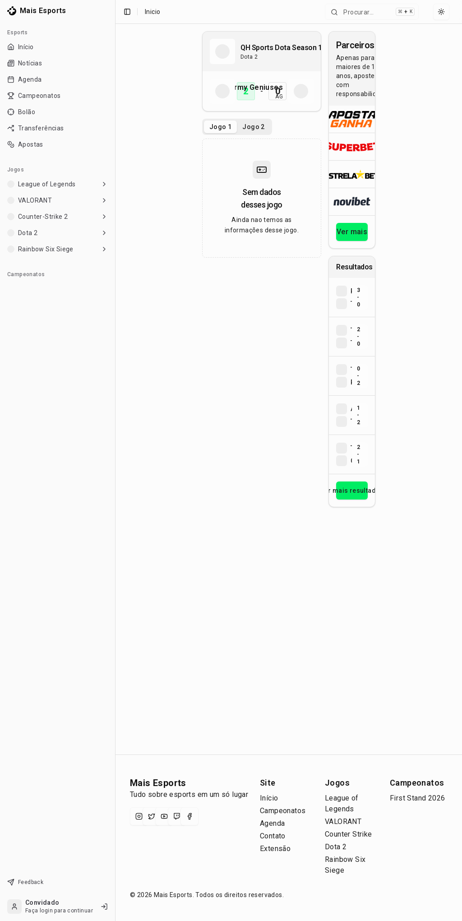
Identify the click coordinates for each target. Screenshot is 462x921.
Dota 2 (335, 846)
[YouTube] (164, 816)
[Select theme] (441, 12)
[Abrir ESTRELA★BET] (352, 174)
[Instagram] (139, 816)
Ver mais (352, 231)
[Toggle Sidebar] (111, 460)
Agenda (272, 823)
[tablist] (237, 127)
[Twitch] (177, 816)
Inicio (152, 11)
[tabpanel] (261, 198)
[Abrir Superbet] (352, 146)
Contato (273, 836)
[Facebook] (189, 816)
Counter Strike (348, 834)
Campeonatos (282, 810)
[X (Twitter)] (152, 816)
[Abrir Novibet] (352, 201)
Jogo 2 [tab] (253, 126)
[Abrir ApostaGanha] (352, 119)
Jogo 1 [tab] (220, 126)
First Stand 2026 (417, 798)
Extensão (275, 848)
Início (269, 798)
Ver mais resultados (352, 490)
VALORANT (343, 821)
